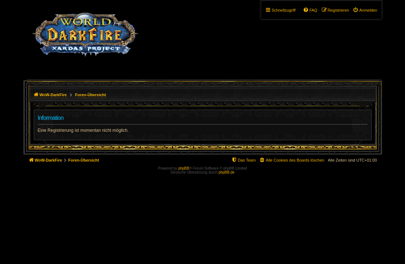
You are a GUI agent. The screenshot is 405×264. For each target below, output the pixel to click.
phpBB (183, 168)
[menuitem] (365, 10)
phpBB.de (227, 172)
